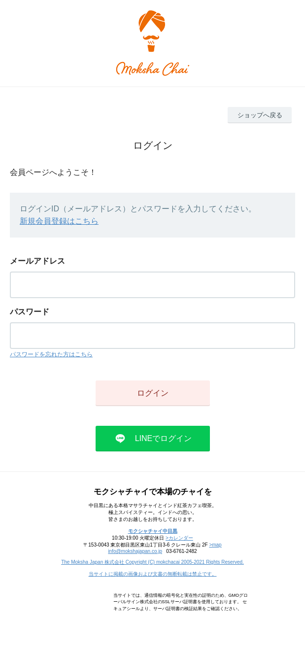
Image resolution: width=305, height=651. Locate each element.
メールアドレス (37, 261)
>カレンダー (179, 538)
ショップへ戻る (259, 115)
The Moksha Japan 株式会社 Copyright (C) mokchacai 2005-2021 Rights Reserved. (152, 562)
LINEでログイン (163, 438)
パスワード (29, 312)
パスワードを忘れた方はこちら (51, 354)
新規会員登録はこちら (59, 221)
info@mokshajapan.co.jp (135, 551)
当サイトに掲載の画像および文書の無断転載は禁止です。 (153, 574)
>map (215, 545)
